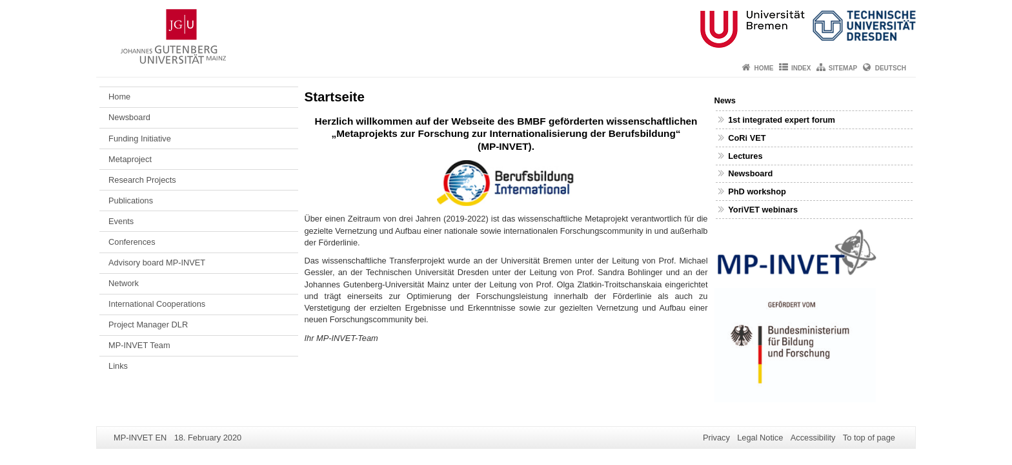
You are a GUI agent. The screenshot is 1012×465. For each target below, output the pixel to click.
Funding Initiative (139, 138)
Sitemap (843, 68)
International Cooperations (156, 304)
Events (121, 221)
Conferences (132, 242)
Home (764, 68)
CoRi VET (746, 138)
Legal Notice (760, 437)
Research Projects (142, 180)
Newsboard (129, 117)
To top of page (869, 437)
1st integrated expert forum (781, 120)
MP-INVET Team (139, 345)
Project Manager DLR (148, 324)
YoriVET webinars (763, 209)
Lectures (745, 156)
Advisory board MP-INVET (156, 262)
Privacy (716, 437)
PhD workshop (757, 191)
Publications (130, 200)
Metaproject (130, 159)
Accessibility (813, 437)
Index (801, 68)
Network (123, 283)
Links (118, 366)
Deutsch (890, 68)
